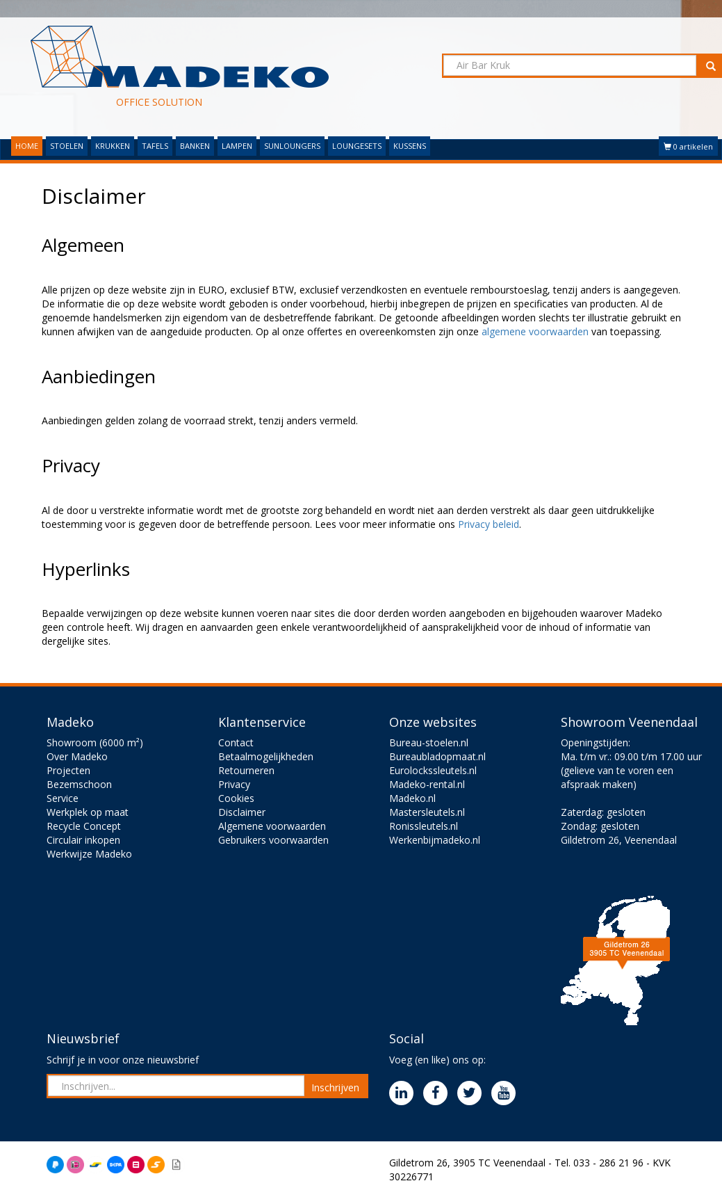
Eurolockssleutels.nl (433, 770)
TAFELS (155, 145)
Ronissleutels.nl (423, 826)
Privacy (234, 784)
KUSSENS (409, 145)
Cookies (236, 798)
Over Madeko (77, 756)
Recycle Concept (84, 826)
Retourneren (246, 770)
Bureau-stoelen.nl (428, 742)
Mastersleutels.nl (427, 812)
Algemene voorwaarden (272, 826)
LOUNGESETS (356, 145)
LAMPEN (237, 145)
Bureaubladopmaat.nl (437, 756)
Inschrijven (335, 1087)
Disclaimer (241, 812)
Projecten (68, 770)
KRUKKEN (112, 145)
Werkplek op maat (88, 812)
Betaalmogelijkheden (265, 756)
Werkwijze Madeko (89, 853)
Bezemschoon (79, 784)
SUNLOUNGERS (292, 145)
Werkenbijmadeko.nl (434, 839)
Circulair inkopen (83, 839)
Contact (236, 742)
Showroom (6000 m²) (95, 742)
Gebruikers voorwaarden (273, 839)
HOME (26, 145)
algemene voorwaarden (535, 331)
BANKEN (195, 145)
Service (63, 798)
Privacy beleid (488, 524)
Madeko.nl (412, 798)
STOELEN (66, 145)
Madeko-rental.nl (427, 784)
